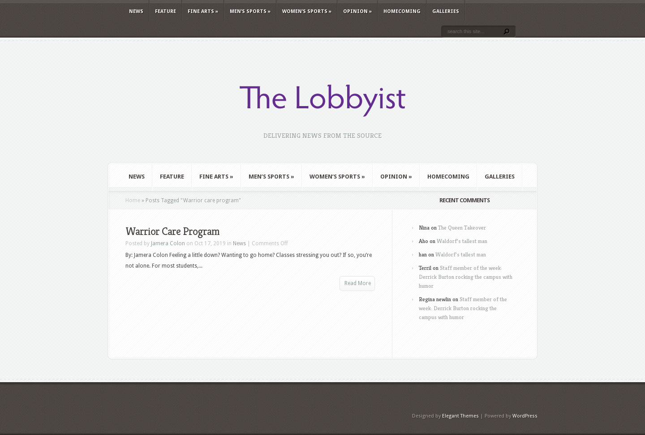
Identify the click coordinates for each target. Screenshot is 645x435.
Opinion (357, 11)
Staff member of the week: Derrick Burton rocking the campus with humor (465, 277)
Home (132, 200)
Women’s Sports (306, 11)
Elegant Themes (460, 416)
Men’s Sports (250, 11)
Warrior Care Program (172, 231)
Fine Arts (203, 11)
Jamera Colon (168, 243)
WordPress (525, 416)
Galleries (445, 11)
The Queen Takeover (462, 227)
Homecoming (402, 11)
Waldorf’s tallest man (462, 241)
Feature (165, 11)
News (136, 11)
